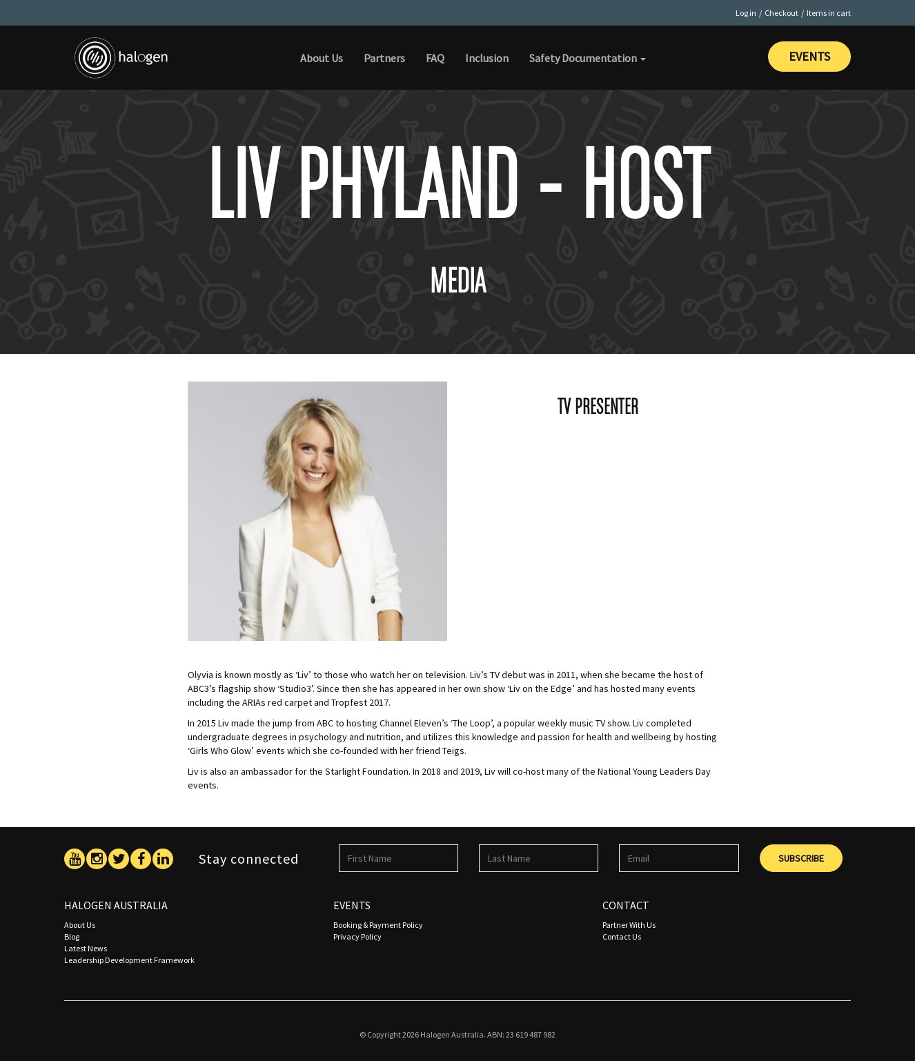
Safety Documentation (587, 58)
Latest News (85, 948)
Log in (746, 13)
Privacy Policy (357, 936)
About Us (321, 58)
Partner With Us (629, 925)
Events (809, 56)
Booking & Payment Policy (378, 925)
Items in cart (829, 13)
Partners (384, 58)
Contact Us (621, 936)
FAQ (435, 58)
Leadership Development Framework (129, 960)
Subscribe (801, 858)
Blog (71, 936)
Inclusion (487, 58)
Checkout (781, 13)
